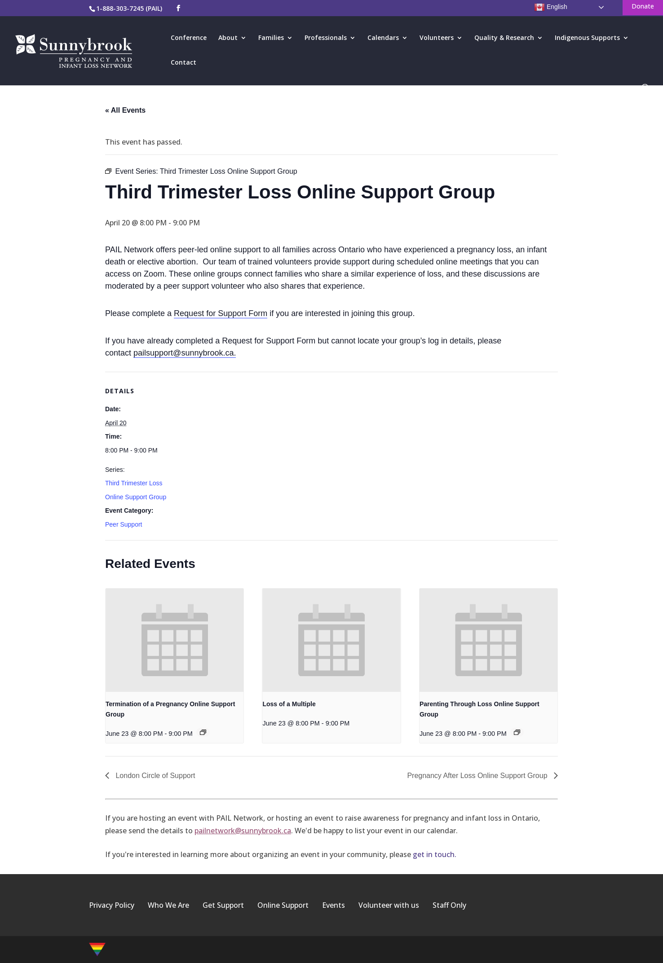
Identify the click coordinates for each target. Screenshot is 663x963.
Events (333, 905)
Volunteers (437, 38)
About (228, 38)
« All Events (125, 110)
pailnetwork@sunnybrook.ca (242, 830)
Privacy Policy (111, 905)
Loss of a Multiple (288, 704)
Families (271, 38)
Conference (189, 38)
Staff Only (449, 905)
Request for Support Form (220, 313)
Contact (183, 62)
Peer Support (123, 524)
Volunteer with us (388, 905)
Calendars (383, 38)
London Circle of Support (154, 775)
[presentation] (174, 640)
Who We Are (168, 905)
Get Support (223, 905)
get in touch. (434, 854)
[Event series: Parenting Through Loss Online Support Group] (517, 732)
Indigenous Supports (587, 38)
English (550, 7)
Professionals (326, 38)
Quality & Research (504, 38)
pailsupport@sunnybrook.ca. (184, 352)
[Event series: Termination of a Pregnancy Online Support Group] (203, 732)
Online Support (283, 905)
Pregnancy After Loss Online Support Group (478, 775)
